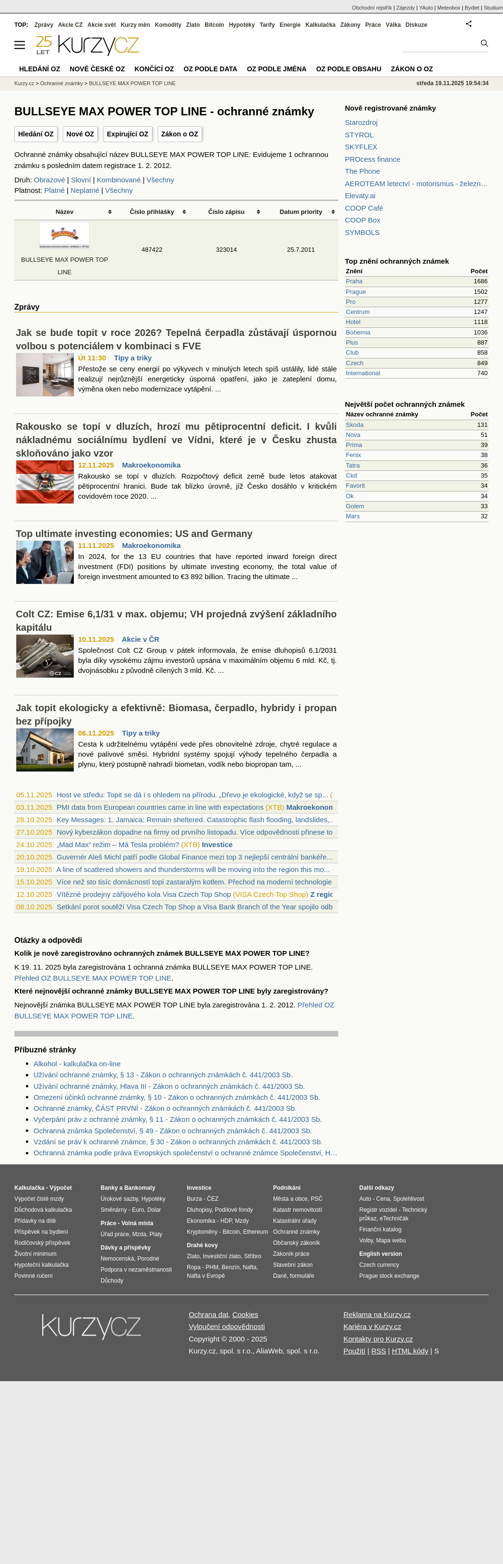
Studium (493, 8)
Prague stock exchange (389, 1276)
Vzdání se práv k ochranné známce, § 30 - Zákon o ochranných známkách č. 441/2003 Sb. (178, 1142)
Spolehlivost (408, 1198)
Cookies (245, 1314)
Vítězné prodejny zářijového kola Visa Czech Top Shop (144, 894)
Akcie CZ (70, 25)
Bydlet (472, 8)
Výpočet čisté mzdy (39, 1198)
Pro (350, 301)
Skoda (355, 424)
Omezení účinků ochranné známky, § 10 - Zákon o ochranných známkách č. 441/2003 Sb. (177, 1097)
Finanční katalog (380, 1229)
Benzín (231, 1267)
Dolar (154, 1210)
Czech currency (379, 1265)
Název (65, 211)
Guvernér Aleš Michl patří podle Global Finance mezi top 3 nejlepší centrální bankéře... (194, 857)
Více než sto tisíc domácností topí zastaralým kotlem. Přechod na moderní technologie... (197, 882)
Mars (353, 516)
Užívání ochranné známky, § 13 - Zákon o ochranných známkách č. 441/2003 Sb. (163, 1075)
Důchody (112, 1280)
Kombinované (119, 180)
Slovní (81, 180)
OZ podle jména (276, 69)
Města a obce (290, 1198)
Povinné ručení (33, 1276)
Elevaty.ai (360, 195)
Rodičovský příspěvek (42, 1243)
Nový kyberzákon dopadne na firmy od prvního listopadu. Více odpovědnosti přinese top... (200, 832)
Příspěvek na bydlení (41, 1232)
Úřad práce (115, 1234)
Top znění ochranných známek (397, 261)
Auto (365, 1198)
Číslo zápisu (226, 211)
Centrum (358, 311)
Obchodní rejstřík (372, 8)
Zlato (193, 25)
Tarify (267, 25)
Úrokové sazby (119, 1198)
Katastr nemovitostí (297, 1210)
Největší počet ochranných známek (405, 404)
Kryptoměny (202, 1232)
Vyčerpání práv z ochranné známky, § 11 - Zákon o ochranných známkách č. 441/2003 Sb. (178, 1119)
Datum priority (301, 211)
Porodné (148, 1258)
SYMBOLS (362, 232)
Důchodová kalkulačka (43, 1210)
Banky (109, 1187)
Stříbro (252, 1256)
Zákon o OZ (179, 134)
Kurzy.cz (24, 83)
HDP (226, 1221)
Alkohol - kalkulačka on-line (77, 1064)
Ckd (351, 475)
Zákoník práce (291, 1254)
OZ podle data (210, 69)
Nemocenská (117, 1258)
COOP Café (364, 208)
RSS (378, 1351)
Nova (353, 434)
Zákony (350, 25)
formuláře (302, 1276)
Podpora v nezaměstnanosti (136, 1269)
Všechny (160, 180)
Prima (354, 444)
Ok (350, 496)
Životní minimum (35, 1254)
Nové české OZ (97, 69)
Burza (194, 1198)
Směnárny (114, 1210)
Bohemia (358, 332)
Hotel (353, 321)
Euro (138, 1210)
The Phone (362, 171)
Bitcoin (214, 25)
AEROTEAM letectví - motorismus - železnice (417, 183)
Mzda (139, 1234)
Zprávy (43, 25)
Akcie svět (102, 25)
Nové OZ (80, 134)
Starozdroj (361, 122)
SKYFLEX (361, 147)
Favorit (355, 485)
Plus (352, 342)
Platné (55, 190)
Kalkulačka (321, 25)
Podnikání (286, 1187)
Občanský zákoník (296, 1243)
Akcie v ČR (140, 639)
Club (352, 352)
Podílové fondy (233, 1210)
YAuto (426, 8)
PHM (212, 1267)
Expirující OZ (127, 134)
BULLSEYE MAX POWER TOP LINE (64, 260)
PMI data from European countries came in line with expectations (160, 807)
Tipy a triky (133, 358)
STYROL (359, 135)
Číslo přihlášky (152, 211)
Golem (355, 506)
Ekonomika (201, 1221)
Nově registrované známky (390, 108)
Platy (155, 1234)
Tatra (353, 465)
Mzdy (242, 1221)
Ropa (194, 1267)
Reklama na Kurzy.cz (377, 1314)
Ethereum (255, 1232)
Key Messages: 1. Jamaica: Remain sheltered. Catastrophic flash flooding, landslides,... (196, 820)
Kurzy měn (135, 25)
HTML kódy (410, 1351)
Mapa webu (391, 1240)
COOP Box (362, 220)
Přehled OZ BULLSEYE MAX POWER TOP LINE (92, 978)
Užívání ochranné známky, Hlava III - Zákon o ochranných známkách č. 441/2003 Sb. (169, 1086)
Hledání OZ (36, 134)
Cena (383, 1198)
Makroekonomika (151, 465)
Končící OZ (154, 69)
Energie (290, 25)
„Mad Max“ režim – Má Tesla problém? (118, 844)
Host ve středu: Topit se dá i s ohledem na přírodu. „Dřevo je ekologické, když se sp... (192, 795)
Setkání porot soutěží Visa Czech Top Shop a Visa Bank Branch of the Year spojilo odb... (198, 907)
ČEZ (212, 1198)
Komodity (168, 25)
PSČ (317, 1198)
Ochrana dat (209, 1314)
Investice (217, 844)
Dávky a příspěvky (126, 1247)
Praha (354, 281)
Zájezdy (405, 8)
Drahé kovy (202, 1245)
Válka (393, 25)
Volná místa (137, 1223)
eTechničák (394, 1218)
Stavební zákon (293, 1265)
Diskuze (416, 25)
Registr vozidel (378, 1210)
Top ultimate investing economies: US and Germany (134, 533)
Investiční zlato (221, 1256)
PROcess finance (372, 159)
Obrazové (49, 180)
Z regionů (326, 894)
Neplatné (84, 190)
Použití (354, 1351)
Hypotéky (242, 25)
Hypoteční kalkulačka (41, 1265)
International (363, 373)
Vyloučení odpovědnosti (227, 1326)
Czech (355, 363)
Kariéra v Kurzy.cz (372, 1326)
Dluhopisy (199, 1210)
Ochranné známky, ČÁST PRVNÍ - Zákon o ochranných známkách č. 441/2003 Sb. (165, 1108)
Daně (280, 1276)
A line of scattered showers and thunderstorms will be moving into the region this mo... (193, 869)
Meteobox (448, 8)
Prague (356, 291)
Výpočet (60, 1187)
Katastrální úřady (295, 1221)
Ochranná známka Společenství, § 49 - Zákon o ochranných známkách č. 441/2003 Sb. (173, 1131)
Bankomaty (139, 1187)
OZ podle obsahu (348, 69)
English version (380, 1254)
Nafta (250, 1267)
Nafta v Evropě (206, 1276)
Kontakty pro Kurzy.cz (378, 1339)
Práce (373, 25)
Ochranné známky (61, 83)
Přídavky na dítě (35, 1221)
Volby (366, 1240)
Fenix (353, 454)
